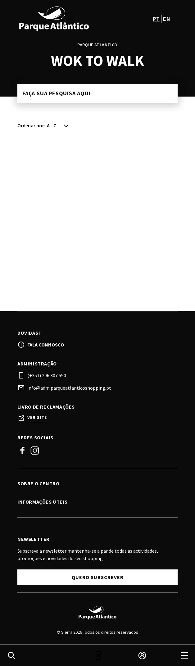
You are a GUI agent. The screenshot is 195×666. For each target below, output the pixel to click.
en (166, 18)
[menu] (184, 655)
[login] (142, 655)
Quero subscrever (98, 577)
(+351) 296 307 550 (46, 375)
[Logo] (97, 612)
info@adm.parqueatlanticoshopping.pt (69, 388)
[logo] (58, 18)
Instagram (35, 450)
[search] (11, 655)
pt (156, 18)
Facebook (22, 450)
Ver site (37, 417)
